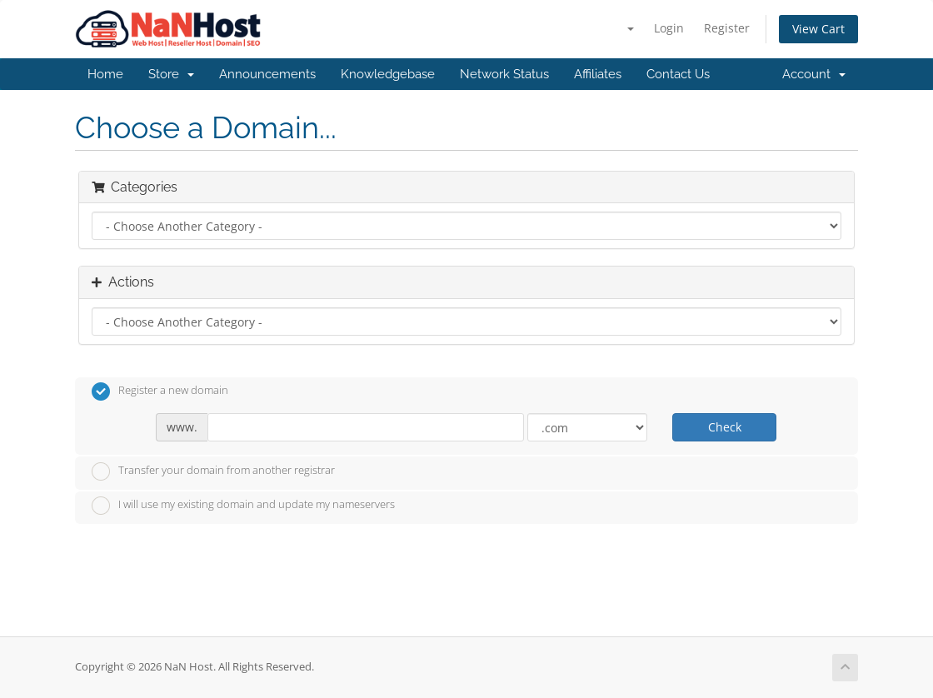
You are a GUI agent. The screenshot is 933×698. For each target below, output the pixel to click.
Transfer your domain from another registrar (213, 471)
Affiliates (597, 74)
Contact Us (678, 74)
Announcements (267, 74)
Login (669, 28)
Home (105, 74)
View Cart (818, 29)
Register (727, 28)
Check (724, 427)
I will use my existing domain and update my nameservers (243, 505)
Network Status (504, 74)
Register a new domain (160, 391)
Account (814, 74)
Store (171, 74)
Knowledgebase (388, 74)
